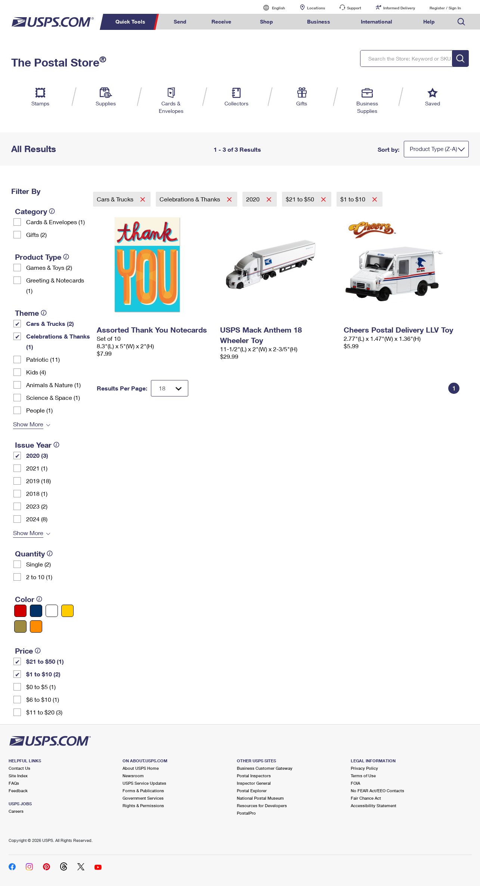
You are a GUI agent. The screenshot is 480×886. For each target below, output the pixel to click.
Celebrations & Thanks (191, 199)
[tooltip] (52, 211)
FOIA (355, 783)
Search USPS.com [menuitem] (461, 22)
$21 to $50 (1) (45, 661)
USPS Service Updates (144, 783)
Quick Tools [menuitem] (130, 21)
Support (354, 8)
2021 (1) (36, 468)
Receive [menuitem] (221, 21)
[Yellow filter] (67, 611)
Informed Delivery (399, 8)
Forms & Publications (143, 790)
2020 (253, 199)
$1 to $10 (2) (43, 673)
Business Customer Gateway (264, 768)
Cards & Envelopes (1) (55, 221)
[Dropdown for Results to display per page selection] (169, 388)
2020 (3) (37, 455)
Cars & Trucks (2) (50, 323)
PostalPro (246, 813)
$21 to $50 (301, 199)
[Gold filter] (20, 626)
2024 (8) (36, 518)
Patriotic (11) (43, 359)
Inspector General (254, 783)
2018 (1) (36, 493)
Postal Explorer (252, 790)
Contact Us (19, 768)
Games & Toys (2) (49, 267)
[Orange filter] (36, 626)
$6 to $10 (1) (42, 699)
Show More (28, 423)
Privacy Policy (364, 768)
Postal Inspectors (254, 775)
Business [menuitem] (318, 21)
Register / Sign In (445, 8)
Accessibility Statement (373, 805)
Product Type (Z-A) (433, 148)
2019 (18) (38, 480)
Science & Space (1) (53, 397)
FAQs (14, 783)
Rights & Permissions (143, 805)
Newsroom (133, 775)
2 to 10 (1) (39, 576)
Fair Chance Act (366, 798)
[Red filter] (20, 611)
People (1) (39, 410)
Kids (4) (36, 372)
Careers (16, 811)
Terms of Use (363, 775)
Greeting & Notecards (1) (55, 285)
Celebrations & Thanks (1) (58, 341)
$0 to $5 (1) (41, 686)
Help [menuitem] (429, 21)
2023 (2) (36, 506)
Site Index (18, 775)
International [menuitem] (376, 21)
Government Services (143, 798)
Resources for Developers (262, 805)
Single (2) (38, 564)
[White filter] (52, 611)
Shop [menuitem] (266, 21)
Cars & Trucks (116, 199)
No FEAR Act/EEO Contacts (377, 790)
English (271, 7)
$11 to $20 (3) (44, 712)
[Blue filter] (36, 611)
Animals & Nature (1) (53, 384)
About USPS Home (141, 768)
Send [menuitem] (180, 21)
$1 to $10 (353, 199)
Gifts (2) (36, 234)
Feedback (18, 790)
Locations (316, 8)
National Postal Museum (260, 798)
